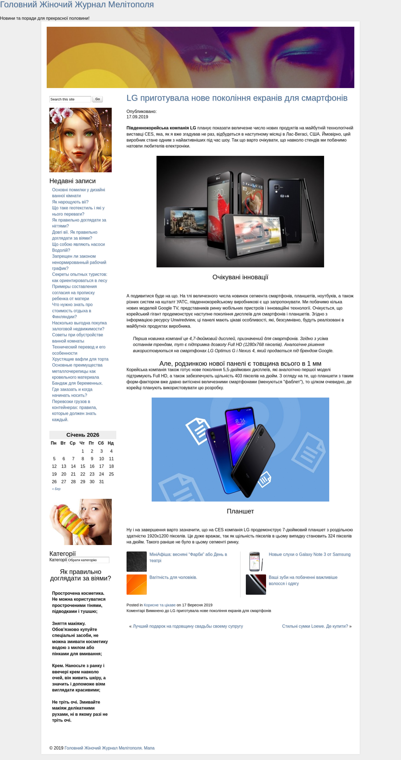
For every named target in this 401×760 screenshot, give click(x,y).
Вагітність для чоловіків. (173, 577)
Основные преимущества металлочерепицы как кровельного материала (77, 377)
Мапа (150, 754)
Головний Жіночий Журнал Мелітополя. (104, 754)
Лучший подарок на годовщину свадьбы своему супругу (188, 625)
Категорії (58, 565)
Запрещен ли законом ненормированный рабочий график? (79, 262)
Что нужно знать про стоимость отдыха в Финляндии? (72, 310)
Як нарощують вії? (70, 201)
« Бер (56, 494)
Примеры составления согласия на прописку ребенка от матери (74, 292)
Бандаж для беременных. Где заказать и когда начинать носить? (78, 395)
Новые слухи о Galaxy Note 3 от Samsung (310, 554)
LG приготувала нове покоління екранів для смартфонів (239, 97)
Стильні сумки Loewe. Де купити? (314, 625)
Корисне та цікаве (160, 605)
